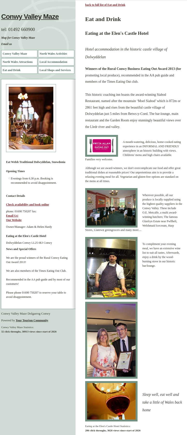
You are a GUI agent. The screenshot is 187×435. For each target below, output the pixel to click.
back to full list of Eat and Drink (105, 5)
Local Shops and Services (55, 70)
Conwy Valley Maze (30, 16)
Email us (6, 44)
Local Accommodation (53, 62)
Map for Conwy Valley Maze (18, 37)
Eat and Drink (12, 70)
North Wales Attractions (18, 62)
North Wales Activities (53, 53)
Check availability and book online (27, 204)
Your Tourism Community (32, 320)
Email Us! (12, 215)
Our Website (14, 220)
